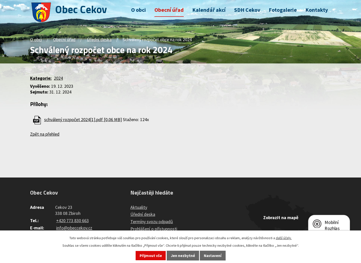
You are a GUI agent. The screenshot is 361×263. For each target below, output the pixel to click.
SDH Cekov (247, 10)
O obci (138, 10)
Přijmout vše (151, 255)
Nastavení (212, 255)
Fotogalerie (283, 10)
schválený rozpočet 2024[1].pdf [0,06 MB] (83, 119)
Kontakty (316, 10)
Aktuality (138, 207)
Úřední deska (99, 39)
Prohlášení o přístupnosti (153, 229)
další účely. (284, 238)
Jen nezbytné (183, 255)
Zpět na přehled (44, 134)
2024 (58, 78)
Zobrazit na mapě (280, 217)
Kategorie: (41, 78)
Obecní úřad (169, 10)
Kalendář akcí (209, 10)
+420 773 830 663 (72, 220)
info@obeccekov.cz (74, 228)
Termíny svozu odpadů (151, 221)
